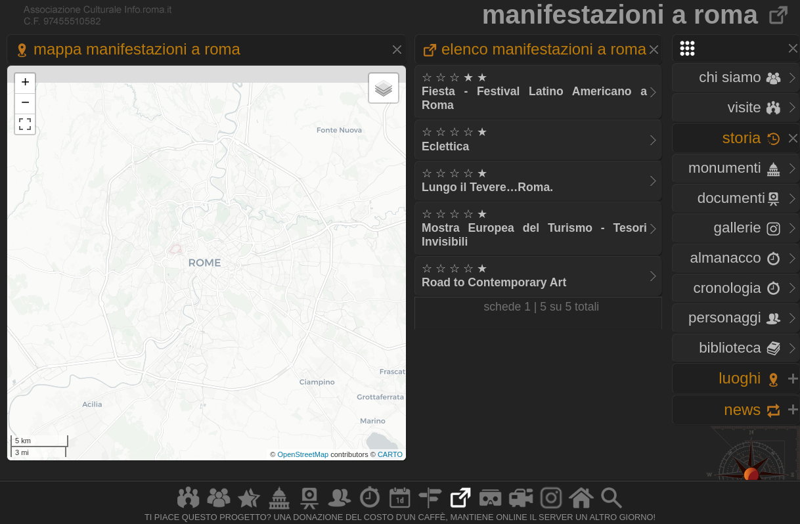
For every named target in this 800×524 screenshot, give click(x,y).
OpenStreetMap (302, 454)
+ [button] (25, 83)
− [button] (25, 104)
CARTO (390, 454)
